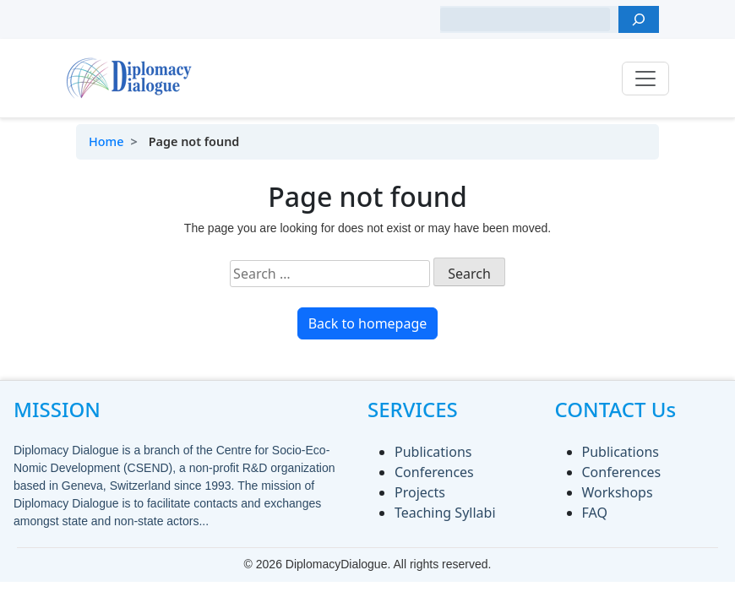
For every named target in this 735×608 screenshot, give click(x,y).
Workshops (617, 492)
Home (106, 141)
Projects (420, 492)
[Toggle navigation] (645, 78)
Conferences (434, 472)
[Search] (638, 19)
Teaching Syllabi (445, 512)
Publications (433, 451)
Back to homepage (367, 323)
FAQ (594, 512)
